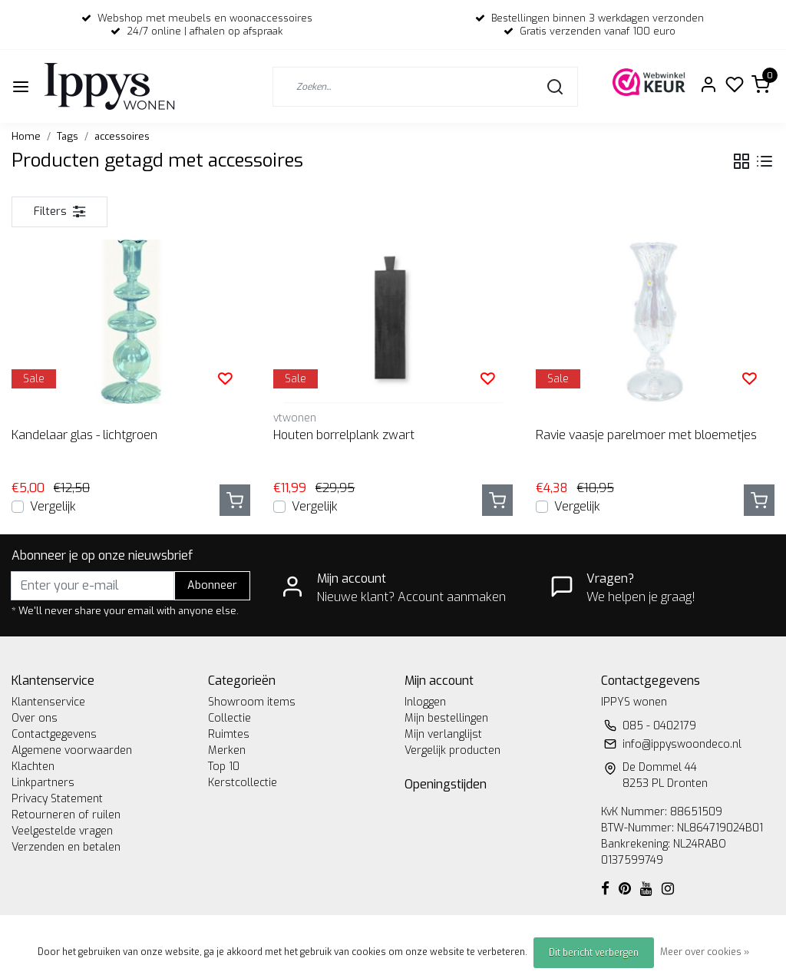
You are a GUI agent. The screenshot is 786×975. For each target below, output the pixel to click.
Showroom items (252, 702)
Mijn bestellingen (446, 718)
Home (26, 136)
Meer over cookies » (704, 952)
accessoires (122, 136)
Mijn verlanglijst (443, 734)
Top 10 (223, 766)
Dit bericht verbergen (594, 953)
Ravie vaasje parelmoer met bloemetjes (646, 435)
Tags (67, 136)
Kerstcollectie (242, 782)
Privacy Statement (57, 799)
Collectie (229, 718)
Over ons (35, 718)
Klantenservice (48, 702)
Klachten (33, 766)
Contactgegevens (54, 734)
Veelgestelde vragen (62, 831)
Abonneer (212, 585)
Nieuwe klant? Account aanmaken (411, 597)
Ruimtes (228, 734)
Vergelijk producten (452, 750)
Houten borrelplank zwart (343, 435)
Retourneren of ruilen (66, 815)
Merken (227, 750)
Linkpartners (43, 782)
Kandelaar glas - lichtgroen (84, 435)
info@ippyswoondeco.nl (682, 744)
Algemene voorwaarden (72, 750)
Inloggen (425, 702)
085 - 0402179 (659, 726)
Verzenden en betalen (66, 847)
